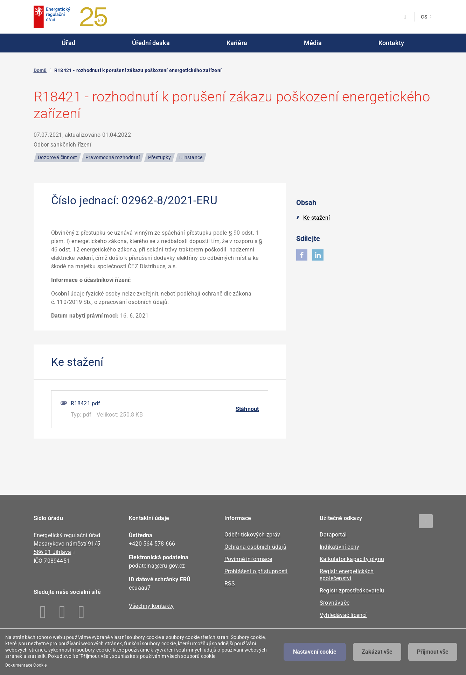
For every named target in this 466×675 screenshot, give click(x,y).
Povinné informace (248, 559)
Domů (40, 70)
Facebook (43, 612)
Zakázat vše (377, 651)
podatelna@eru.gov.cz (157, 565)
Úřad (68, 43)
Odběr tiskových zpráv (252, 534)
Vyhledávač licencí (343, 615)
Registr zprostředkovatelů (352, 590)
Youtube (81, 612)
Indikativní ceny (339, 546)
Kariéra (237, 43)
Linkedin (62, 612)
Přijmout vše (432, 651)
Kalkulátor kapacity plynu (352, 559)
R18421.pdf (85, 403)
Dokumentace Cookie (26, 665)
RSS (229, 583)
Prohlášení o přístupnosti (256, 571)
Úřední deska (151, 43)
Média (313, 43)
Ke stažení (316, 217)
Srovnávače (334, 602)
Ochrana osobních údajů (255, 546)
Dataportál (333, 534)
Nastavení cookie (314, 651)
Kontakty (391, 43)
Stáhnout (247, 409)
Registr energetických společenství (347, 575)
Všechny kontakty (151, 606)
